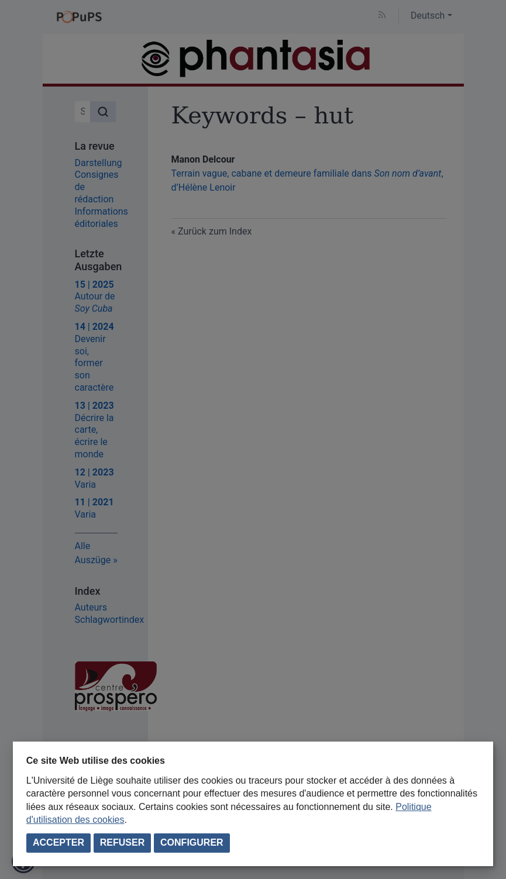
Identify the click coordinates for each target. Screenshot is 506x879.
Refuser (122, 842)
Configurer (191, 842)
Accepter (58, 842)
